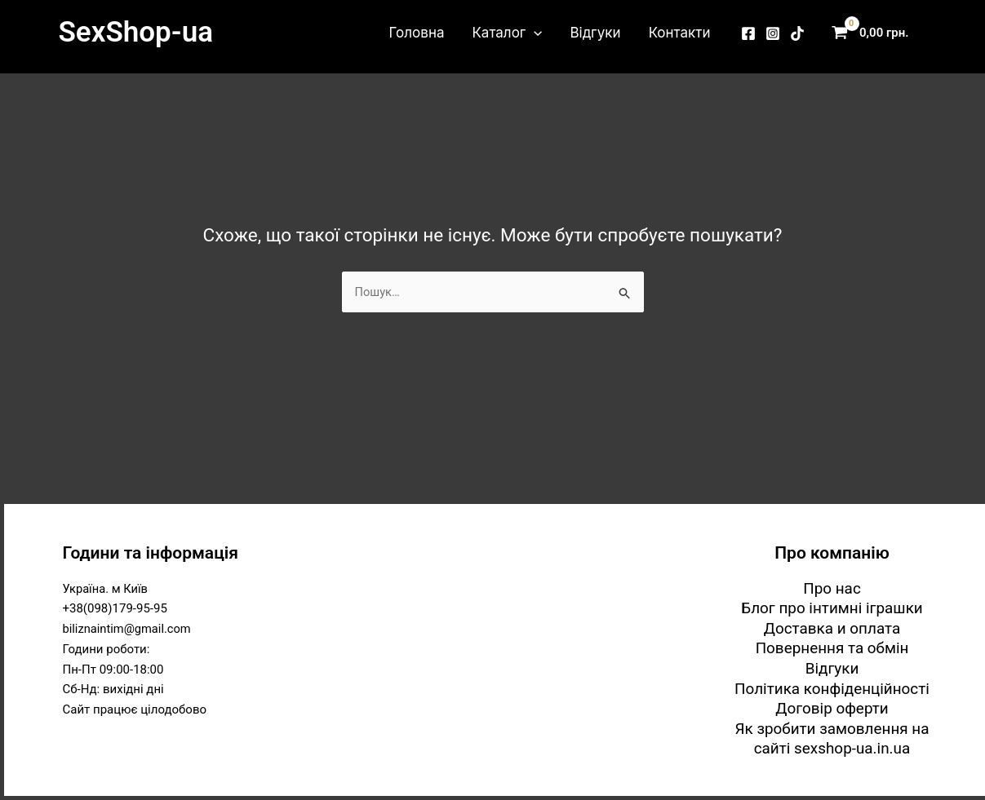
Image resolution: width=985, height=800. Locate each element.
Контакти (680, 32)
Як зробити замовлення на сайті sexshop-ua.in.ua (832, 738)
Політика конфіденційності (832, 687)
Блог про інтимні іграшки (832, 607)
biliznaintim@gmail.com (128, 628)
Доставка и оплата (832, 627)
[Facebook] (748, 33)
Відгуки (595, 32)
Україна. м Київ (106, 587)
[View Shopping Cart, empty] (874, 33)
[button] (534, 32)
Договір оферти (832, 708)
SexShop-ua (136, 32)
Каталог (507, 32)
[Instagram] (772, 33)
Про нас (832, 586)
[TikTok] (797, 33)
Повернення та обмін (832, 648)
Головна (417, 32)
